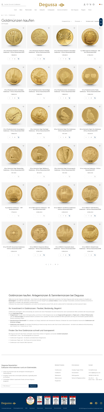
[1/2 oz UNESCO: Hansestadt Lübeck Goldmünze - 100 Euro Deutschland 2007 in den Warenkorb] (69, 255)
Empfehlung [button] (97, 21)
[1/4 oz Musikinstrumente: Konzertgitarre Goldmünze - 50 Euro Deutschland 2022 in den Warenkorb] (18, 137)
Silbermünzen (58, 378)
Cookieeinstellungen (6, 408)
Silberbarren (58, 375)
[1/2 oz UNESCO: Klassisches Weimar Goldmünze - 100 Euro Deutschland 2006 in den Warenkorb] (44, 255)
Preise (89, 10)
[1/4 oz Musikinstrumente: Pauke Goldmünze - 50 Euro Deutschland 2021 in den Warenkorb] (94, 98)
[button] (93, 4)
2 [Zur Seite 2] (50, 264)
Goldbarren (58, 372)
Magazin (83, 10)
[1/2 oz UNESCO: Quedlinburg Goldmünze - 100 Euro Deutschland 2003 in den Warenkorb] (69, 215)
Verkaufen (42, 10)
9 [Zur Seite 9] (55, 264)
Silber (20, 10)
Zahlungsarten (75, 375)
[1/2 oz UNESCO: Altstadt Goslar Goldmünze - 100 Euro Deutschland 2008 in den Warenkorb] (94, 255)
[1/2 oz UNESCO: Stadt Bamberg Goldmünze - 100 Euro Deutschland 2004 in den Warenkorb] (94, 215)
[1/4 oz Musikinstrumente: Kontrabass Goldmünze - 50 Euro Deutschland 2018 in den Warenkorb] (18, 98)
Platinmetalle (28, 10)
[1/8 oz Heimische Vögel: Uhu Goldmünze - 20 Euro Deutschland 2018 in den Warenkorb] (94, 137)
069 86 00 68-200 (94, 375)
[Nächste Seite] (58, 264)
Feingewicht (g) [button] (66, 21)
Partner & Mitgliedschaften (78, 378)
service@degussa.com (94, 372)
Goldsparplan (51, 10)
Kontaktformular (93, 370)
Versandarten (75, 372)
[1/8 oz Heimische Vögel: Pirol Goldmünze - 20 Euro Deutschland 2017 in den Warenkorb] (69, 137)
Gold (15, 10)
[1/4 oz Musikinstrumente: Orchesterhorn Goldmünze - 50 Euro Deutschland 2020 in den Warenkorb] (69, 98)
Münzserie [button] (77, 21)
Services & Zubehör (62, 10)
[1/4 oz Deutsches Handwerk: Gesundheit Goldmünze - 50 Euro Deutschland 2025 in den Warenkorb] (69, 58)
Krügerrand (58, 380)
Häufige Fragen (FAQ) (77, 370)
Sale (36, 10)
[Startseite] (1, 15)
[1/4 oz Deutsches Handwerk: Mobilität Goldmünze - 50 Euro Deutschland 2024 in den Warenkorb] (44, 58)
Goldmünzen (58, 370)
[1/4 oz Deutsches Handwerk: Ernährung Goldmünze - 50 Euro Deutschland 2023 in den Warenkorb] (18, 58)
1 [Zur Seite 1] (48, 264)
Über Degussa (74, 10)
